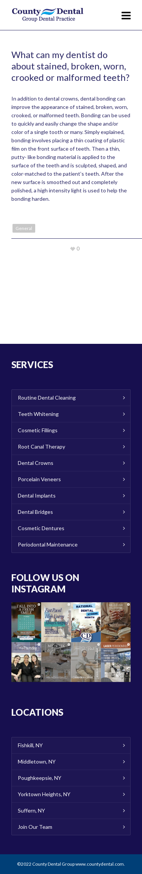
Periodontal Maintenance (48, 544)
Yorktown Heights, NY (44, 794)
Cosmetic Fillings (38, 430)
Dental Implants (37, 495)
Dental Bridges (35, 512)
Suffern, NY (31, 810)
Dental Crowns (35, 463)
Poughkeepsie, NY (39, 778)
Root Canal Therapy (41, 446)
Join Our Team (35, 827)
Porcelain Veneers (39, 479)
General (24, 228)
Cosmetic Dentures (41, 528)
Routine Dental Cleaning (47, 397)
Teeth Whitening (38, 414)
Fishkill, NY (30, 745)
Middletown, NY (37, 761)
